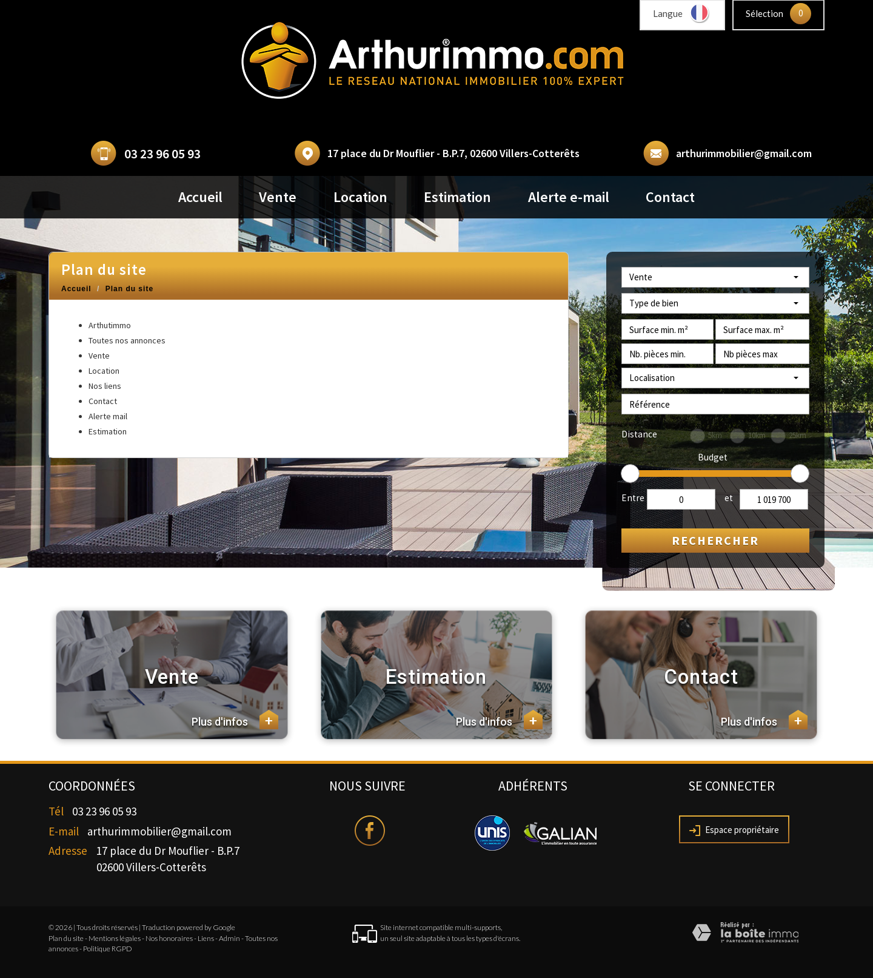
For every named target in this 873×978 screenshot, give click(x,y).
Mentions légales (115, 938)
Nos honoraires (169, 938)
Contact (670, 196)
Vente (277, 196)
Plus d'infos (235, 719)
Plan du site (66, 938)
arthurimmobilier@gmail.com (744, 153)
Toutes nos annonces (127, 340)
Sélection (764, 13)
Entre (632, 498)
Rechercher (715, 540)
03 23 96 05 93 (162, 154)
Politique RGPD (107, 948)
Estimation (457, 196)
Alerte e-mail (568, 196)
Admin (229, 938)
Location (360, 196)
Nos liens (105, 385)
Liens (206, 938)
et (728, 498)
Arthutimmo (110, 325)
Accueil (200, 196)
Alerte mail (108, 416)
